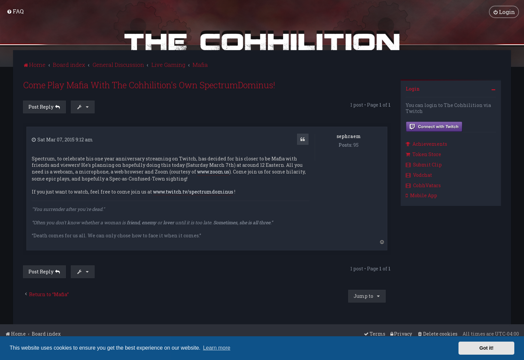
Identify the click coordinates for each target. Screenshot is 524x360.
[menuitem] (15, 10)
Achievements (426, 143)
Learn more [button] (216, 348)
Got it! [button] (487, 348)
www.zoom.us (213, 171)
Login (413, 88)
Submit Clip (424, 164)
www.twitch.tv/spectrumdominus (193, 191)
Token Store (423, 153)
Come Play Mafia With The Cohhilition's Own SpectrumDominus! (149, 84)
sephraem (349, 135)
